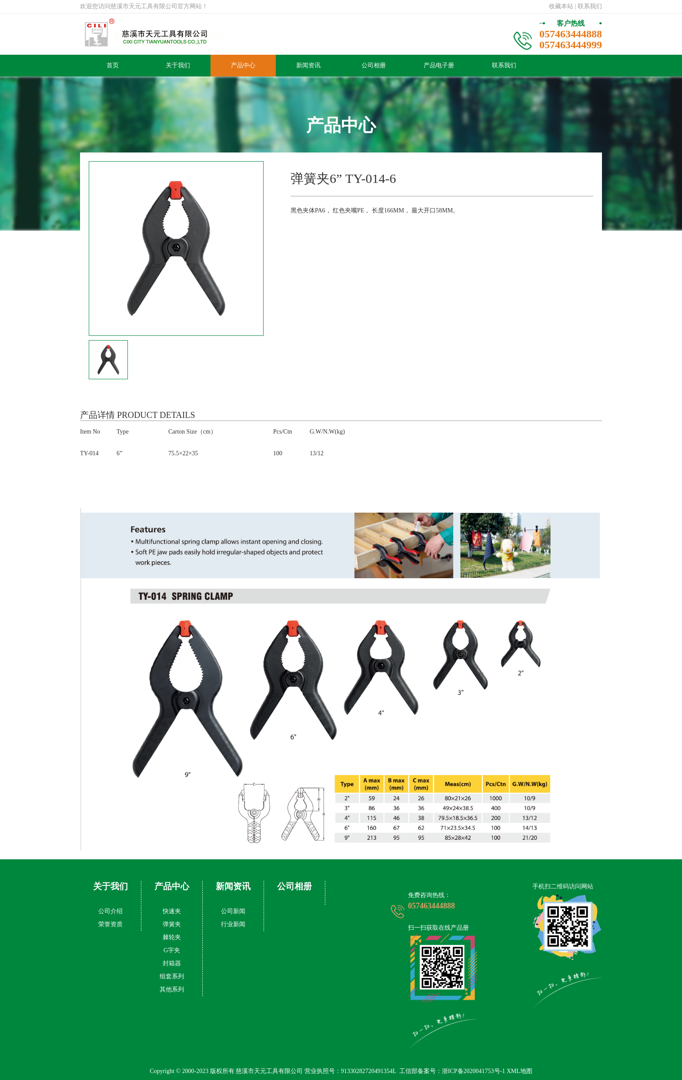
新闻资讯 (308, 65)
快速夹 (172, 911)
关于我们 (178, 65)
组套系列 (172, 976)
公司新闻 (233, 911)
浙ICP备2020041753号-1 (473, 1071)
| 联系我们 (588, 6)
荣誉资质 (110, 924)
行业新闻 (233, 924)
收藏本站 (561, 6)
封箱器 (172, 963)
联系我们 (504, 65)
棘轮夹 (172, 937)
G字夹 (172, 950)
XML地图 (519, 1071)
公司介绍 (110, 911)
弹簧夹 (172, 924)
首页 (113, 65)
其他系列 (172, 989)
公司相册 (373, 65)
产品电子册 (439, 65)
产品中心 (243, 65)
